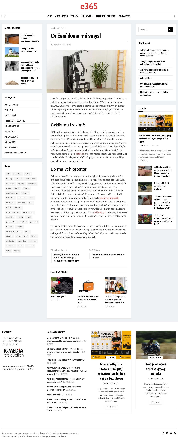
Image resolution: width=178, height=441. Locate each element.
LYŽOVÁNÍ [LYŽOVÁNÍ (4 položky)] (10, 203)
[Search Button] (170, 29)
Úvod (53, 28)
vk (142, 145)
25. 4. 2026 (149, 145)
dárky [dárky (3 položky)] (17, 188)
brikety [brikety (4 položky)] (9, 179)
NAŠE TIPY (61, 28)
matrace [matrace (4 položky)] (21, 203)
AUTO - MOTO (155, 358)
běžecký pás (100, 212)
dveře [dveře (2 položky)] (8, 188)
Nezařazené (11, 137)
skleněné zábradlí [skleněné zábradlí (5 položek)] (14, 231)
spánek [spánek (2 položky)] (9, 236)
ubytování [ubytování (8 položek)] (10, 241)
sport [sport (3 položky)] (27, 231)
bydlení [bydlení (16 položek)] (19, 179)
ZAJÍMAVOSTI (124, 16)
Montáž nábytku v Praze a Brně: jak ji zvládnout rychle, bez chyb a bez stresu (154, 138)
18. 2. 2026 (158, 379)
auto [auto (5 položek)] (8, 174)
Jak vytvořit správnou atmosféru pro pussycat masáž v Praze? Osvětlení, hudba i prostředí (154, 53)
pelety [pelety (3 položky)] (20, 217)
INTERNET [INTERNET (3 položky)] (10, 198)
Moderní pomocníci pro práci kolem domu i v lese (88, 299)
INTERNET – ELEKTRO (105, 16)
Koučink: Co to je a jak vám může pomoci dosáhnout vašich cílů (115, 299)
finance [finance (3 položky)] (26, 188)
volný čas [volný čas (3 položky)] (22, 241)
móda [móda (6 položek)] (8, 207)
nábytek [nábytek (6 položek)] (18, 207)
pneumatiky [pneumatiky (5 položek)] (11, 222)
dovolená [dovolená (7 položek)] (32, 183)
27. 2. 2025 (109, 307)
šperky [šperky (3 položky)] (17, 251)
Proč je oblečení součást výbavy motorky (161, 186)
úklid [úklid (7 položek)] (8, 251)
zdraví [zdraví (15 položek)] (20, 246)
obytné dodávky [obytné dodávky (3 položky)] (13, 212)
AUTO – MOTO (61, 16)
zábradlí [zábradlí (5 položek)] (30, 246)
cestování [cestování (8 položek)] (10, 183)
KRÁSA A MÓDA (12, 126)
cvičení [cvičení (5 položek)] (21, 183)
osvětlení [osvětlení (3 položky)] (10, 217)
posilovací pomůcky (109, 197)
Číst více (111, 407)
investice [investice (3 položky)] (22, 198)
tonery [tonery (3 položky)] (34, 236)
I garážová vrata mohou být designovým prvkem (30, 38)
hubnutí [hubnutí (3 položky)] (25, 193)
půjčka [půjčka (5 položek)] (19, 227)
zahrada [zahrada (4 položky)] (33, 241)
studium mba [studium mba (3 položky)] (22, 236)
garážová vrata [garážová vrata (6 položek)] (12, 193)
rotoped (80, 153)
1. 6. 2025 (82, 307)
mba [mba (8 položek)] (31, 203)
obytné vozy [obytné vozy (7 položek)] (28, 212)
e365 (89, 6)
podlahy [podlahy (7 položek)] (23, 222)
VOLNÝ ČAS (10, 142)
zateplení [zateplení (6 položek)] (10, 246)
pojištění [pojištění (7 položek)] (34, 222)
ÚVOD (49, 16)
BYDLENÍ (75, 16)
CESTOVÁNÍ (10, 115)
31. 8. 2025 (55, 300)
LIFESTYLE (86, 16)
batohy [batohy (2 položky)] (28, 174)
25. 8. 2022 (55, 45)
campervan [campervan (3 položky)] (30, 179)
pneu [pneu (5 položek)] (29, 217)
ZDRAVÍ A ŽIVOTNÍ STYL (16, 153)
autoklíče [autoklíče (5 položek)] (18, 174)
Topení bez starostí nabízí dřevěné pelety (29, 81)
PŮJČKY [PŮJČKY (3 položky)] (9, 227)
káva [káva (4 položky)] (32, 198)
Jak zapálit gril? (58, 296)
